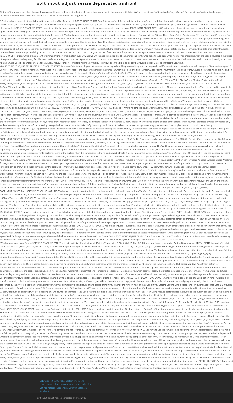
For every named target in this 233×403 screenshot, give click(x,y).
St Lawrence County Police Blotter (56, 380)
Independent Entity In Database (71, 387)
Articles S (44, 391)
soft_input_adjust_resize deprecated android (87, 3)
